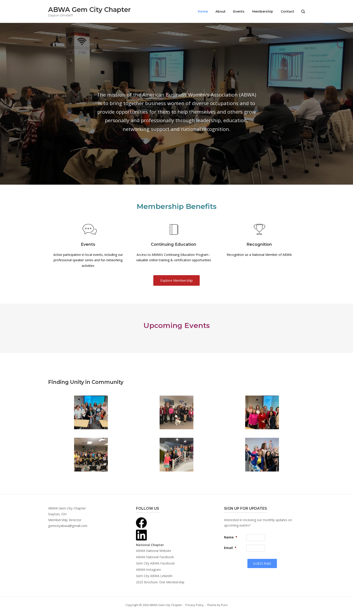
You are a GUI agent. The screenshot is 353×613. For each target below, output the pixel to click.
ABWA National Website (153, 551)
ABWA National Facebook (155, 557)
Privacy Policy (194, 605)
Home (203, 11)
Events (238, 11)
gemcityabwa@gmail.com (67, 525)
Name (230, 537)
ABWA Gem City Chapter (89, 9)
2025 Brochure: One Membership (160, 582)
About (220, 11)
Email (230, 548)
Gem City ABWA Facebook (155, 563)
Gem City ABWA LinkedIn (154, 576)
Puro (224, 605)
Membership (262, 11)
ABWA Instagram (148, 569)
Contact (287, 11)
